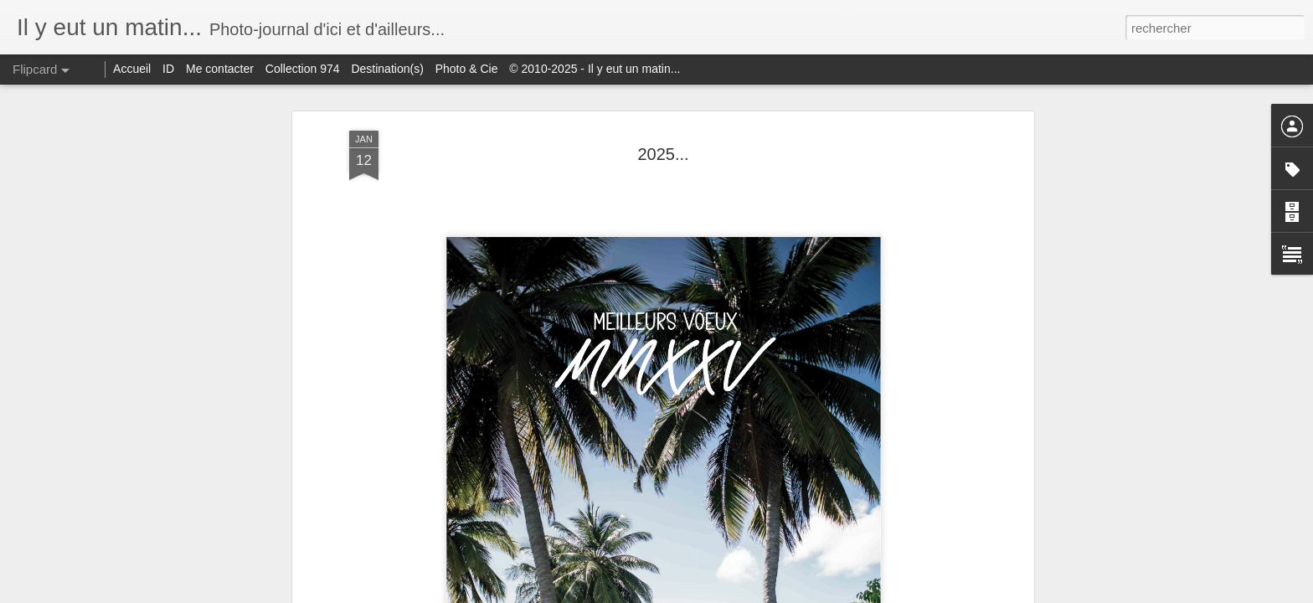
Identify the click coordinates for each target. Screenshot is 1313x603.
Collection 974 (302, 68)
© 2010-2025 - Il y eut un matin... (594, 68)
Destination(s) (387, 68)
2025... (662, 154)
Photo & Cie (466, 68)
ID (168, 68)
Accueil (132, 68)
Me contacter (220, 68)
